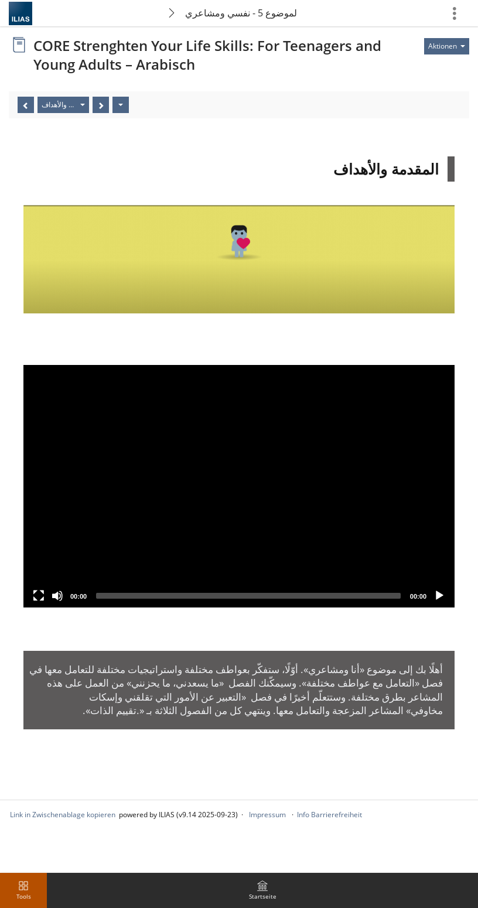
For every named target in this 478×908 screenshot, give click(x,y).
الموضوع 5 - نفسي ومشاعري (241, 12)
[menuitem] (262, 890)
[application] (239, 486)
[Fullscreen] (39, 596)
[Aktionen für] (446, 46)
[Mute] (57, 596)
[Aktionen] (120, 105)
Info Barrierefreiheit (329, 815)
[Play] (439, 596)
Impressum (267, 815)
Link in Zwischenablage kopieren (62, 815)
